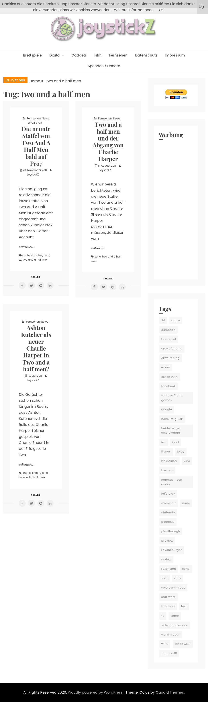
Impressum (175, 55)
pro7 (47, 255)
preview (167, 540)
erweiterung (170, 358)
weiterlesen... (26, 247)
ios (163, 442)
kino (187, 461)
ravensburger (171, 550)
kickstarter (169, 461)
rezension (168, 569)
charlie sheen (31, 473)
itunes (166, 451)
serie (97, 256)
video (175, 616)
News (45, 118)
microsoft (168, 503)
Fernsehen (118, 55)
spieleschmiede (173, 587)
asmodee (168, 330)
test (184, 606)
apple (175, 320)
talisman (168, 606)
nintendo (168, 512)
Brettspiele (32, 55)
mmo (186, 503)
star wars (168, 597)
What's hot (35, 123)
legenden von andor (171, 482)
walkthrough (171, 634)
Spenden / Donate (104, 65)
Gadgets (79, 55)
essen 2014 (169, 377)
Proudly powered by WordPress (96, 692)
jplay (180, 451)
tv (20, 259)
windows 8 (183, 644)
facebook (168, 386)
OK (161, 9)
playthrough (170, 531)
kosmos (167, 470)
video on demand (174, 625)
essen (165, 367)
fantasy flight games (171, 398)
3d (163, 320)
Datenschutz (146, 55)
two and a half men (36, 259)
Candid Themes (170, 692)
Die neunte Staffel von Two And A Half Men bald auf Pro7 (36, 146)
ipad (175, 442)
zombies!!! (169, 653)
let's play (168, 493)
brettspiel (168, 339)
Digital (55, 55)
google (166, 409)
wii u (165, 644)
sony (177, 578)
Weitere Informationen (134, 9)
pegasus (168, 522)
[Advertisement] (176, 208)
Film (98, 55)
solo (164, 578)
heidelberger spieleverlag (171, 430)
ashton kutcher (32, 255)
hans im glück (172, 419)
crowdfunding (172, 348)
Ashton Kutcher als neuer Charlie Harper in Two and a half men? (36, 348)
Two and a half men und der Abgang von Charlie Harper (108, 142)
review (166, 559)
